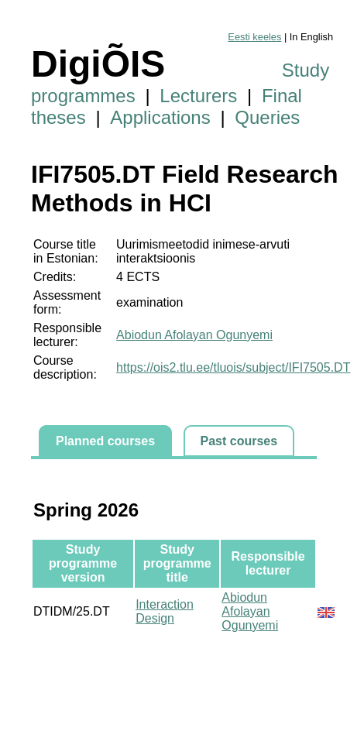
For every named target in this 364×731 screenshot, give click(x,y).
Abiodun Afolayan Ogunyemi (194, 334)
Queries (267, 117)
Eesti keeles (254, 37)
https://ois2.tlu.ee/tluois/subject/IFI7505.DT (233, 367)
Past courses (239, 441)
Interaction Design (165, 611)
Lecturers (198, 95)
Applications (160, 117)
